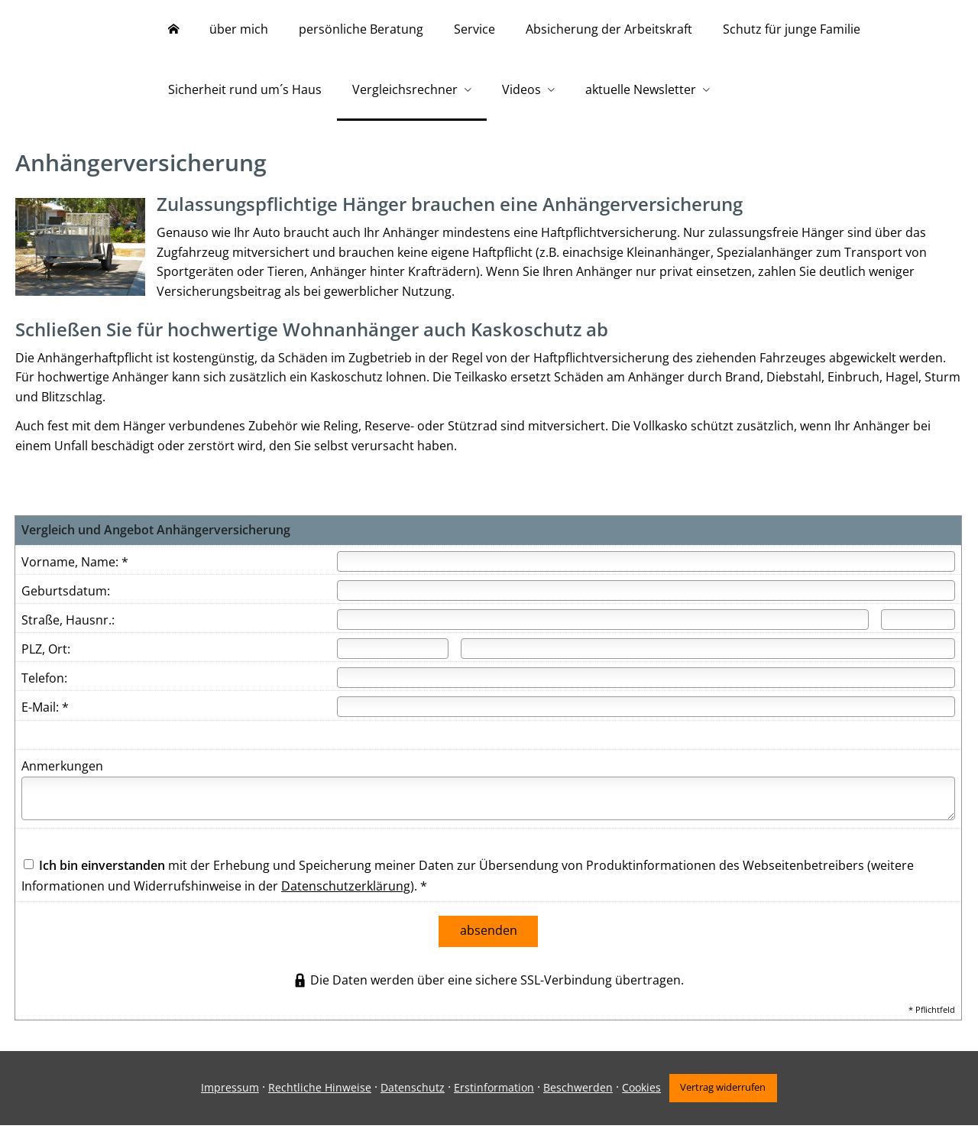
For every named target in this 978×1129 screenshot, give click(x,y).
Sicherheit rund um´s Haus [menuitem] (245, 90)
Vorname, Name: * (74, 569)
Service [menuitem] (474, 29)
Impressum (228, 1092)
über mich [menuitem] (238, 29)
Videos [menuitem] (521, 90)
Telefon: (44, 685)
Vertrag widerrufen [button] (725, 1091)
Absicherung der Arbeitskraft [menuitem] (609, 29)
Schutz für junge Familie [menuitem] (791, 29)
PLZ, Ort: (45, 656)
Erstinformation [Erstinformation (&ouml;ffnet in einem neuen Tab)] (492, 1092)
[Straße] (603, 627)
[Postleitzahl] (393, 656)
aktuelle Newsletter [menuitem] (640, 90)
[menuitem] (173, 30)
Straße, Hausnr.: (68, 627)
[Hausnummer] (918, 627)
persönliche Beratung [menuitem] (361, 29)
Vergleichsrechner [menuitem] (405, 90)
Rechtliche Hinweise (317, 1092)
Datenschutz (410, 1092)
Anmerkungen (62, 773)
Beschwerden (575, 1092)
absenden (488, 937)
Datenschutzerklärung (345, 893)
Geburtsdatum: (65, 598)
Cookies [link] (639, 1092)
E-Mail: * (45, 714)
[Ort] (708, 656)
